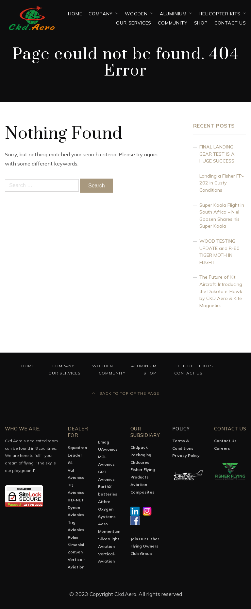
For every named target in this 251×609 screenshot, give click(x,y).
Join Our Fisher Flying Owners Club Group (144, 546)
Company (101, 13)
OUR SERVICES (133, 23)
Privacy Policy (186, 455)
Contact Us (230, 23)
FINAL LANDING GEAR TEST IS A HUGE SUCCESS (217, 154)
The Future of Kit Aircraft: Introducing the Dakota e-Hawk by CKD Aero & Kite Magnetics (220, 291)
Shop (201, 23)
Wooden (136, 13)
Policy (181, 429)
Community (172, 23)
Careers (222, 448)
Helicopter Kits (220, 13)
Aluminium (173, 13)
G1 (70, 462)
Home (75, 13)
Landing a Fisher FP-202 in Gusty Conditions (221, 183)
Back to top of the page (125, 393)
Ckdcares (139, 462)
